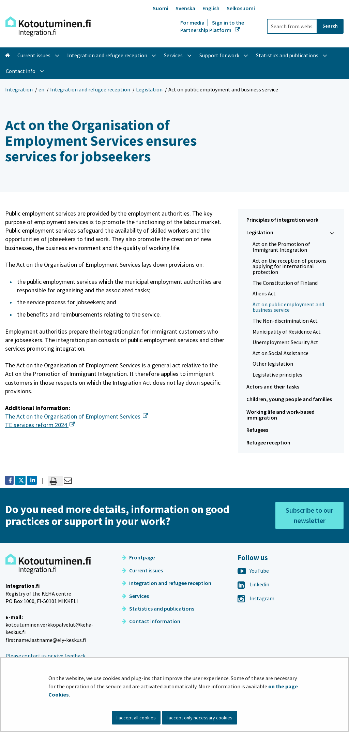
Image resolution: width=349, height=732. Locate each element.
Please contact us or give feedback (45, 655)
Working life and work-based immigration (280, 414)
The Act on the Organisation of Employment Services (76, 416)
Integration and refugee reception (90, 89)
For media (193, 22)
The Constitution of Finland (285, 282)
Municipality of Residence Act (287, 331)
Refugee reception (268, 442)
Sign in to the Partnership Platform (212, 26)
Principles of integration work (282, 219)
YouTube (253, 570)
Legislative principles (277, 374)
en (41, 89)
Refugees (257, 429)
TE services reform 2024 (40, 425)
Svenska (185, 8)
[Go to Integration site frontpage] (48, 26)
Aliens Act (264, 293)
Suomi (160, 8)
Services (135, 595)
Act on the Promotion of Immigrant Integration (281, 246)
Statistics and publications (158, 608)
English (210, 8)
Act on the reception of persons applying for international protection (290, 266)
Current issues (142, 570)
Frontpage (138, 557)
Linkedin (253, 584)
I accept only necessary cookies (199, 718)
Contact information (151, 621)
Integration (19, 89)
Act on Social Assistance (280, 353)
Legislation (149, 89)
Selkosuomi (241, 8)
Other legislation (273, 363)
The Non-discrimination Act (285, 320)
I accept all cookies (136, 718)
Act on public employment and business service (288, 307)
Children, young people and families (289, 399)
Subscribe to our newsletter (309, 515)
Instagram (256, 598)
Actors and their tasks (272, 386)
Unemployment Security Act (285, 342)
